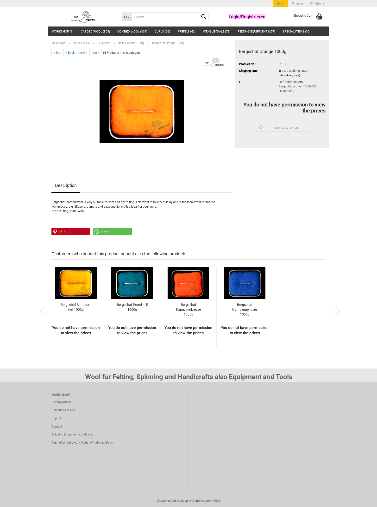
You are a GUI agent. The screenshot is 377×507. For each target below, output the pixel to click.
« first (57, 52)
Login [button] (297, 3)
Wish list (318, 3)
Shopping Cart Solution (172, 500)
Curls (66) (162, 31)
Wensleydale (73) (217, 31)
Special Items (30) (297, 31)
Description (66, 185)
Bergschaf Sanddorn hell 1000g (76, 307)
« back (70, 52)
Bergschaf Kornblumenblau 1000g (244, 309)
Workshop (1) (63, 31)
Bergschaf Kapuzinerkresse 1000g (188, 309)
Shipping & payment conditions (72, 434)
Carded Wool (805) (95, 31)
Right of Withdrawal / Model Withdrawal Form (82, 442)
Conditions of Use (63, 410)
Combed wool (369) (132, 31)
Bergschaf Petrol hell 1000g (132, 307)
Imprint (56, 418)
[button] (280, 3)
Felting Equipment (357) (256, 31)
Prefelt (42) (186, 31)
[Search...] (126, 17)
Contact (56, 426)
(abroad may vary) (289, 75)
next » (83, 52)
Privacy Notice (61, 402)
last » (95, 52)
